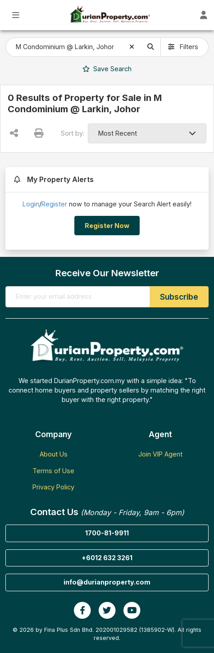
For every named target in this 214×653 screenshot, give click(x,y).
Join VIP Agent (160, 454)
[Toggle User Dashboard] (203, 15)
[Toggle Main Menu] (16, 15)
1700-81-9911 (107, 533)
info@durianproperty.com (107, 582)
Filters (183, 46)
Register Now (107, 225)
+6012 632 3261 (107, 558)
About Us (54, 454)
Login (31, 204)
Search (107, 69)
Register (54, 204)
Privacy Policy (53, 487)
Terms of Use (53, 471)
